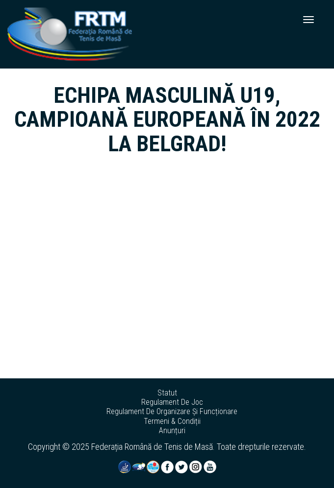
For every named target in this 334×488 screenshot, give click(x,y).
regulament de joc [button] (172, 402)
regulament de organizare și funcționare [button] (171, 411)
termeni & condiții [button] (172, 421)
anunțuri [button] (172, 430)
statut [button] (167, 393)
